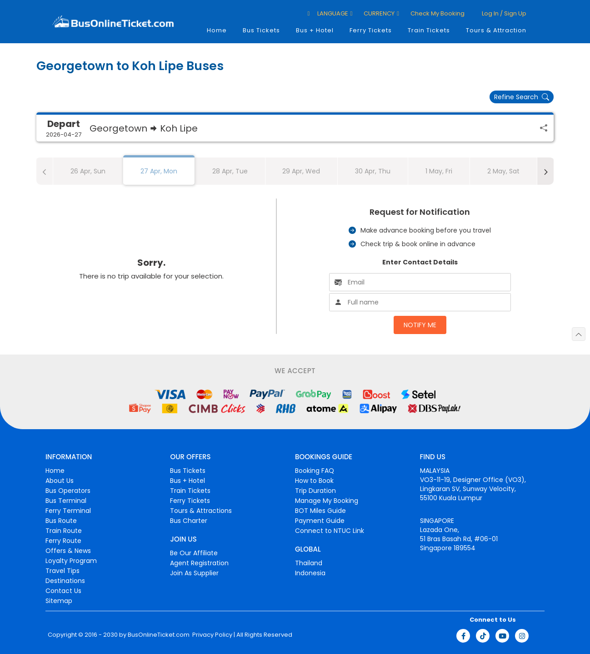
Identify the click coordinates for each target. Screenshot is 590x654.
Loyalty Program (71, 560)
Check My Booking (437, 13)
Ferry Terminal (68, 510)
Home (217, 30)
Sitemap (58, 600)
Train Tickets (429, 30)
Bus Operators (67, 490)
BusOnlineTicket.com (158, 635)
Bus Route (61, 520)
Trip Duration (315, 490)
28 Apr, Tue (230, 171)
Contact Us (63, 590)
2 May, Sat (503, 171)
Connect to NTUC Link (329, 530)
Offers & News (68, 550)
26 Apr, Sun (87, 171)
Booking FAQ (314, 470)
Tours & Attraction (496, 30)
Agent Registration (199, 563)
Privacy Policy (211, 635)
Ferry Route (63, 540)
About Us (59, 480)
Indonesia (310, 573)
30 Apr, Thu (372, 171)
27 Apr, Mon (158, 171)
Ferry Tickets (371, 30)
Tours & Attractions (201, 510)
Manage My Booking (326, 500)
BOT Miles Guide (320, 510)
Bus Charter (188, 520)
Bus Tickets (261, 30)
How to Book (314, 480)
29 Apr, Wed (301, 171)
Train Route (63, 530)
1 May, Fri (438, 171)
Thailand (308, 563)
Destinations (65, 580)
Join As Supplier (194, 573)
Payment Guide (320, 520)
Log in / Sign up (503, 13)
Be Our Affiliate (194, 553)
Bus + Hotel (315, 30)
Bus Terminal (65, 500)
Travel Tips (62, 570)
